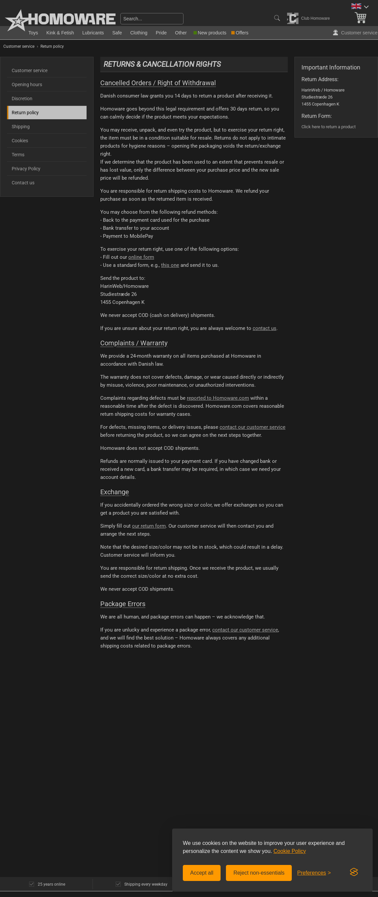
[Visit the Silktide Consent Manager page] (354, 872)
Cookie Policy (289, 851)
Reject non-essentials (258, 873)
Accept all (201, 873)
